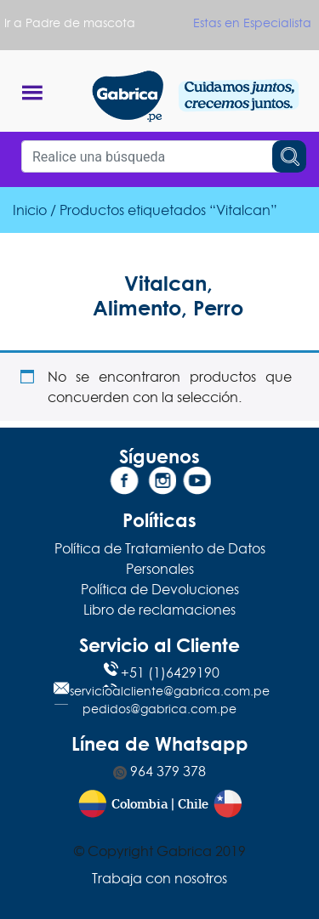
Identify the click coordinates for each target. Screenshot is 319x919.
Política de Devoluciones (160, 589)
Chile (193, 805)
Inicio (30, 210)
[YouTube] (195, 483)
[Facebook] (124, 483)
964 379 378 (159, 771)
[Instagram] (160, 483)
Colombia (139, 805)
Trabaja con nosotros (159, 878)
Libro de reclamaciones (159, 609)
